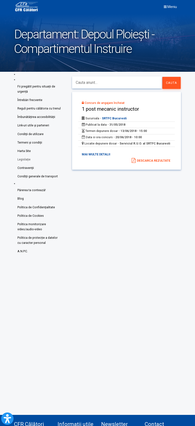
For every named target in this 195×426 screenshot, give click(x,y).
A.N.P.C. (22, 255)
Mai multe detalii (98, 161)
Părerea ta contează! (31, 193)
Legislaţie (24, 161)
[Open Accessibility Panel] (7, 418)
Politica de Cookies (30, 218)
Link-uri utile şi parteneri (33, 126)
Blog (20, 201)
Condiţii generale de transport (37, 179)
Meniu (170, 7)
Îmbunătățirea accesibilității (36, 118)
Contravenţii (25, 170)
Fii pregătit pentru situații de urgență (36, 89)
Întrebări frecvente (30, 100)
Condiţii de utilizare (30, 135)
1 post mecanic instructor (113, 110)
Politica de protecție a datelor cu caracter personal (37, 243)
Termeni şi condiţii (29, 144)
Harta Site (24, 152)
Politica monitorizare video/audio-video (31, 229)
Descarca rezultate (153, 161)
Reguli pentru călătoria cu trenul (39, 109)
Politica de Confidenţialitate (36, 210)
